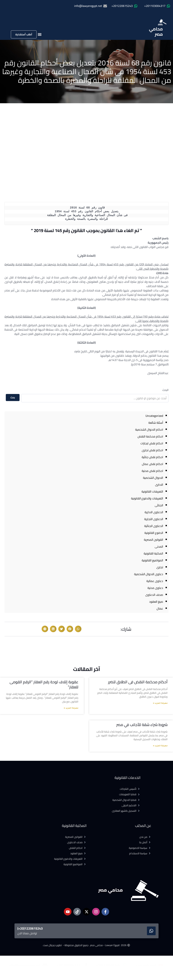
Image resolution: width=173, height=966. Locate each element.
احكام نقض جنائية (152, 457)
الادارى (159, 484)
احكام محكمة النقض (150, 436)
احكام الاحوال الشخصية (149, 429)
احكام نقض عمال (152, 464)
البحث (165, 390)
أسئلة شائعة (155, 422)
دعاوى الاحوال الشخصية (148, 574)
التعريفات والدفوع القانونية (147, 498)
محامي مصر (156, 31)
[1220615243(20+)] (151, 931)
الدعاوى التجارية (153, 519)
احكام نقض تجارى (152, 450)
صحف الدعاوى (154, 594)
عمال (160, 608)
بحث (12, 397)
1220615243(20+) (30, 928)
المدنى (159, 546)
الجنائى (159, 505)
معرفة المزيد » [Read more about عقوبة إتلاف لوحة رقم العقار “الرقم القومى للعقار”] (71, 708)
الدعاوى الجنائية (153, 526)
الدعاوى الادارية (154, 512)
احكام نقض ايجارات (151, 443)
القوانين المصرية (153, 539)
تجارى (159, 567)
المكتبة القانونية (153, 553)
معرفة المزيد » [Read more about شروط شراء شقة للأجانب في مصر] (160, 746)
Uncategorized (154, 415)
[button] (40, 34)
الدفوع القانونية (153, 532)
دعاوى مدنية (155, 588)
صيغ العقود (156, 601)
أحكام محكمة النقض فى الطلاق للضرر (138, 681)
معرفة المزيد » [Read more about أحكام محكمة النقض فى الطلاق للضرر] (160, 703)
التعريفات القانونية (152, 491)
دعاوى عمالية (154, 581)
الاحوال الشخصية (153, 477)
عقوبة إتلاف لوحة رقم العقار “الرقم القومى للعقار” (44, 684)
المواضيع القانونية (152, 560)
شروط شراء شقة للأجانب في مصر (142, 724)
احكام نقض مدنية (152, 470)
